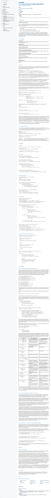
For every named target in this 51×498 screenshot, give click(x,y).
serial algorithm (32, 481)
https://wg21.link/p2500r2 (23, 495)
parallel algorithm (22, 482)
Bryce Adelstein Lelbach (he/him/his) (25, 8)
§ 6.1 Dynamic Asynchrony (22, 390)
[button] (21, 40)
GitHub (21, 10)
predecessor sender (32, 480)
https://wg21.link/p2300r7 (23, 492)
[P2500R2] (20, 394)
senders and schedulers (30, 32)
